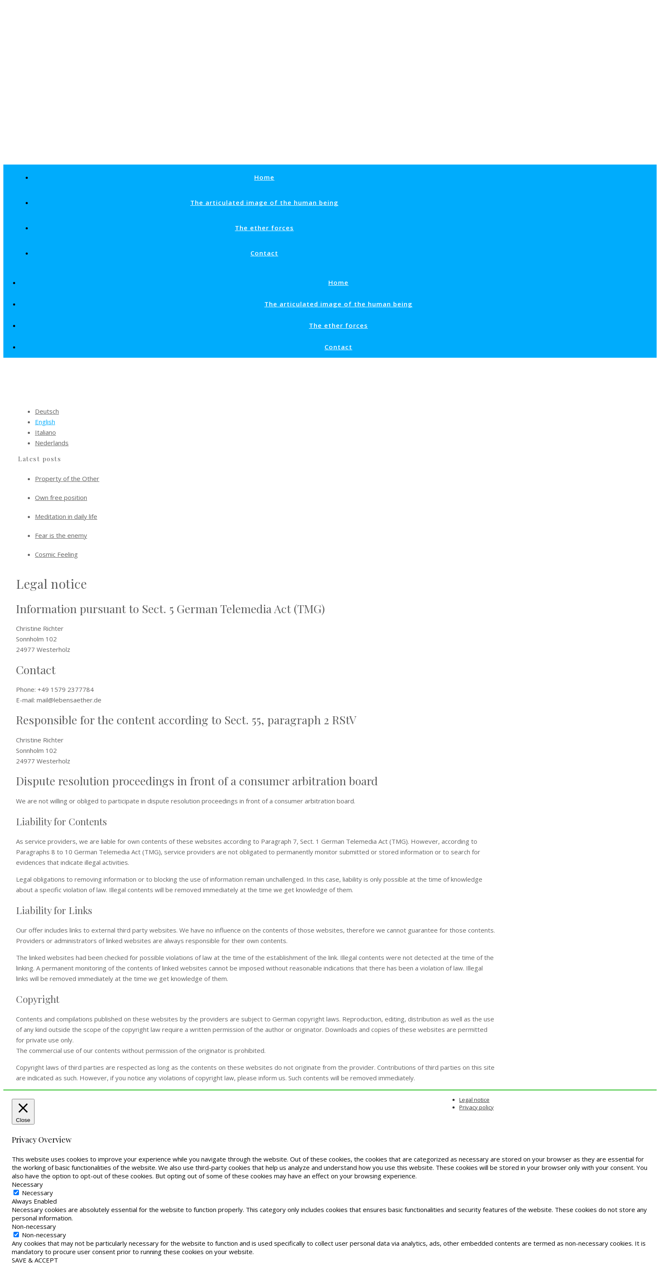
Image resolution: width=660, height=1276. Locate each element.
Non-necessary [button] (34, 1226)
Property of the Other (67, 478)
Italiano (45, 432)
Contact (264, 253)
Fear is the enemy (61, 535)
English (45, 421)
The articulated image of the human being (264, 202)
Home (264, 177)
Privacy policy (476, 1107)
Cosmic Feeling (56, 554)
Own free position (61, 497)
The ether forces (264, 227)
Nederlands (52, 443)
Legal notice (474, 1099)
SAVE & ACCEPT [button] (35, 1260)
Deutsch (47, 411)
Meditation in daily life (66, 516)
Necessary (37, 1192)
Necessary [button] (27, 1184)
